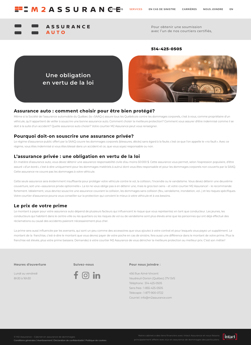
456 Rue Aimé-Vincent (144, 273)
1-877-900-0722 (153, 293)
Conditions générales (25, 340)
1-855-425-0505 (153, 288)
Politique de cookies (96, 340)
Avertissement (44, 340)
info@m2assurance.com (156, 297)
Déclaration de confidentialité (69, 340)
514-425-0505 (153, 283)
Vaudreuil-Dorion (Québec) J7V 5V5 (152, 278)
